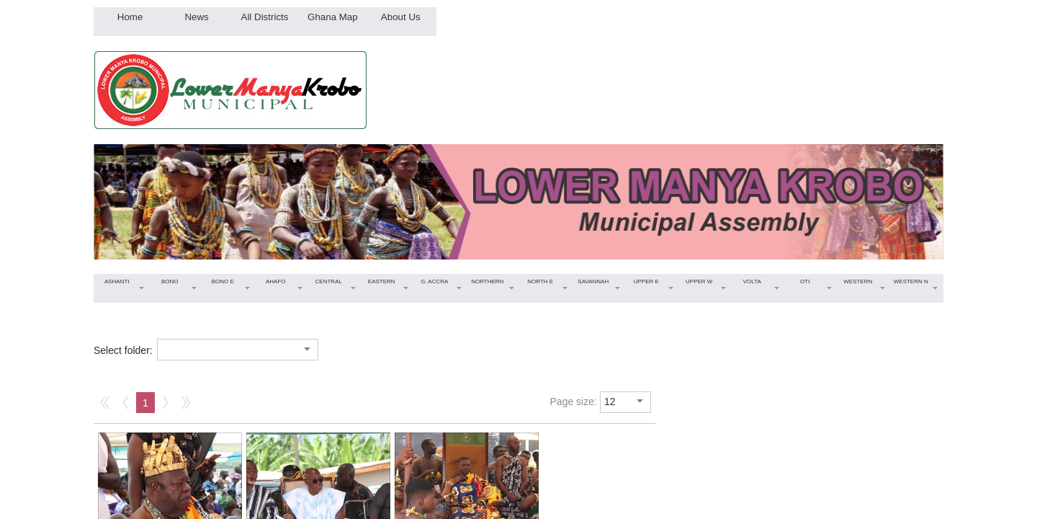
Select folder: (123, 350)
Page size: (573, 401)
